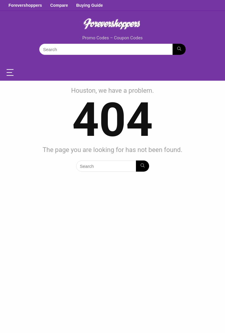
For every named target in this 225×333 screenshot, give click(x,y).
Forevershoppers (25, 5)
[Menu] (11, 73)
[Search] (179, 49)
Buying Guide (89, 5)
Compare (59, 5)
